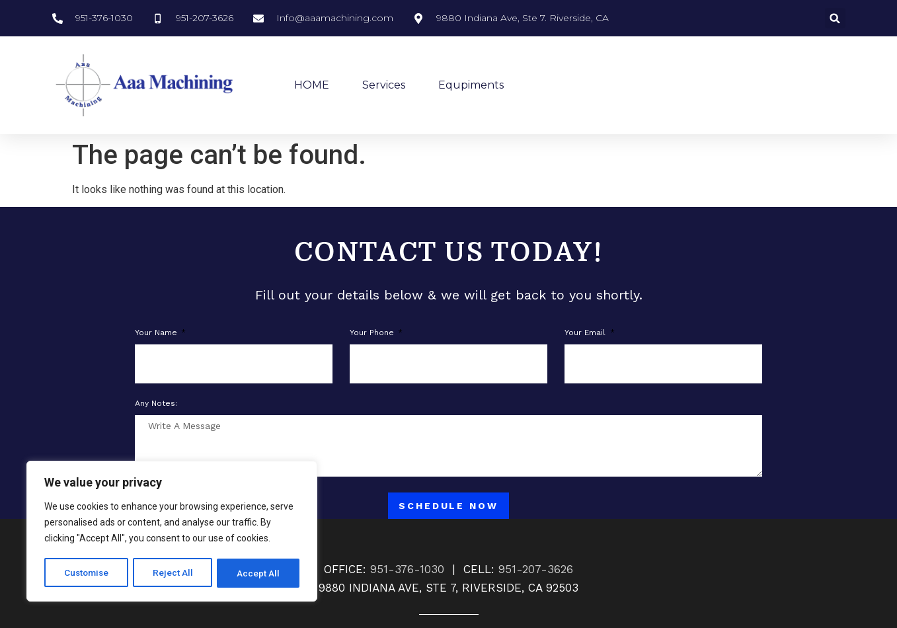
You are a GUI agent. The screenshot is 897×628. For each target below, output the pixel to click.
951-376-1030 (407, 569)
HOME (311, 85)
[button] (835, 18)
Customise (86, 573)
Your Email (586, 333)
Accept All (258, 573)
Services (383, 85)
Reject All (174, 573)
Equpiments (471, 85)
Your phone (373, 333)
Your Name (157, 333)
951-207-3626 (535, 569)
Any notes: (156, 403)
